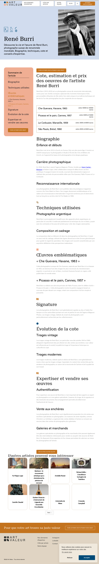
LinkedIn (55, 541)
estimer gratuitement (87, 3)
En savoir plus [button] (67, 552)
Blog (71, 3)
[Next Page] (49, 513)
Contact (55, 544)
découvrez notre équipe (46, 452)
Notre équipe (59, 3)
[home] (13, 3)
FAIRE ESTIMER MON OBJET (18, 130)
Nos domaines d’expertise (28, 3)
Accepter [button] (87, 557)
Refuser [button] (69, 557)
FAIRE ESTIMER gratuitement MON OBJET (51, 70)
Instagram (55, 538)
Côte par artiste (46, 3)
